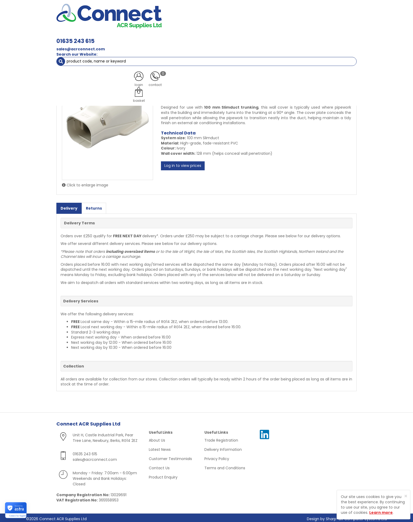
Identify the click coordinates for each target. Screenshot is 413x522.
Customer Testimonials (170, 456)
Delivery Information (223, 447)
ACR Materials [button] (74, 37)
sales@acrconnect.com (154, 20)
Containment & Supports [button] (122, 37)
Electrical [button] (263, 37)
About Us (157, 438)
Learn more (381, 512)
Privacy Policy (216, 456)
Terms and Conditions (224, 465)
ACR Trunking (79, 47)
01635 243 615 (149, 12)
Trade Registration (221, 438)
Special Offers (339, 37)
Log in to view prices (182, 163)
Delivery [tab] (69, 206)
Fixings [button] (237, 37)
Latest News (160, 447)
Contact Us (159, 465)
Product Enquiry (163, 475)
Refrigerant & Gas (171, 37)
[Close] (405, 496)
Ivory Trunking (111, 47)
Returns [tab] (94, 206)
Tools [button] (288, 37)
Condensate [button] (208, 37)
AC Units (310, 37)
